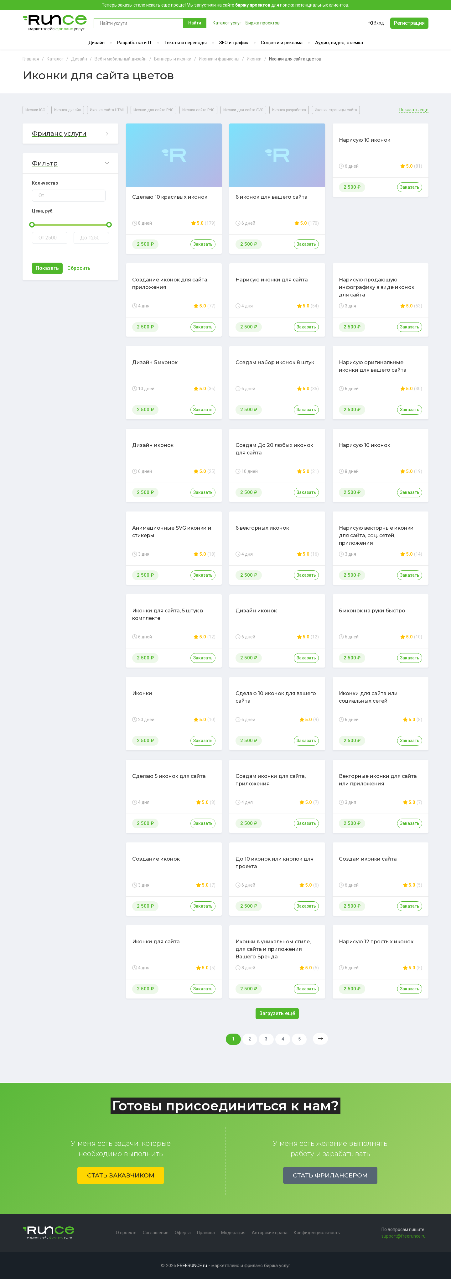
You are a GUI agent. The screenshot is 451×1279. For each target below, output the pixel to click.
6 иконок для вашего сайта (272, 197)
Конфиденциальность (317, 1232)
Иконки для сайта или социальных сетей (368, 697)
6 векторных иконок (262, 528)
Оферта (183, 1232)
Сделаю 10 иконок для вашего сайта (276, 697)
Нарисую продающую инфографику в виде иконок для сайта (376, 287)
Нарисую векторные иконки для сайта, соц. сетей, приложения (376, 535)
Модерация (233, 1232)
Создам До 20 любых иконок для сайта (274, 449)
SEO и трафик (233, 42)
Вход (376, 22)
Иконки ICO (35, 110)
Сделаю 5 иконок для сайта (169, 776)
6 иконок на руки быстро (372, 611)
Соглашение (155, 1232)
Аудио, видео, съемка (339, 42)
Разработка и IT (134, 42)
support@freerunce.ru (403, 1236)
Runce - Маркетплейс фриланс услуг (55, 23)
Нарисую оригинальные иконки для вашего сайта (373, 366)
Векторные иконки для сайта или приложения (378, 780)
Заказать (203, 244)
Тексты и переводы (185, 42)
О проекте (126, 1232)
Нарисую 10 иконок (364, 140)
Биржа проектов (263, 22)
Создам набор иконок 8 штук (275, 362)
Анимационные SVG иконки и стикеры (171, 531)
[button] (70, 133)
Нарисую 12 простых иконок (376, 942)
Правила (206, 1232)
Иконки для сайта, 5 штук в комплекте (167, 614)
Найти (194, 22)
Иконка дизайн (67, 110)
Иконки (142, 693)
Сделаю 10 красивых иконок (169, 197)
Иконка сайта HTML (107, 110)
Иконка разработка (289, 110)
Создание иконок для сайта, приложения (170, 283)
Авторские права (270, 1232)
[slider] (32, 225)
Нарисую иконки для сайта (272, 280)
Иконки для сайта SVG (243, 110)
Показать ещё (413, 109)
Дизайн (96, 42)
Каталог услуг (227, 22)
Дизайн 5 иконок (155, 362)
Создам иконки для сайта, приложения (271, 780)
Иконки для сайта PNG (153, 110)
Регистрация (409, 23)
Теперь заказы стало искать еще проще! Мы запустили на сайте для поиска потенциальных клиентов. (225, 5)
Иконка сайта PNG (198, 110)
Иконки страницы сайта (336, 110)
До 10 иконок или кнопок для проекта (275, 862)
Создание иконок (156, 859)
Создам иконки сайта (368, 859)
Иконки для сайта (156, 942)
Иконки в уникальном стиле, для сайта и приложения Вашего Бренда (273, 949)
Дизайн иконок (153, 445)
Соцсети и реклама (282, 42)
